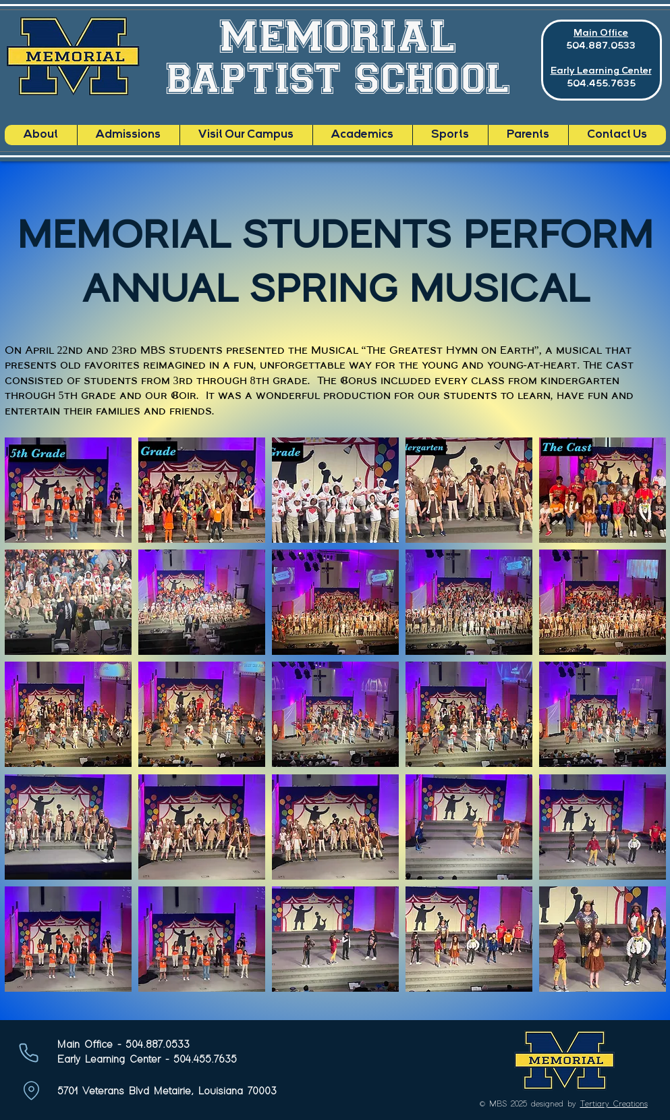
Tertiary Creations (614, 1104)
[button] (68, 490)
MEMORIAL (338, 35)
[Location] (32, 1090)
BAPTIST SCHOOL (338, 77)
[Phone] (29, 1052)
